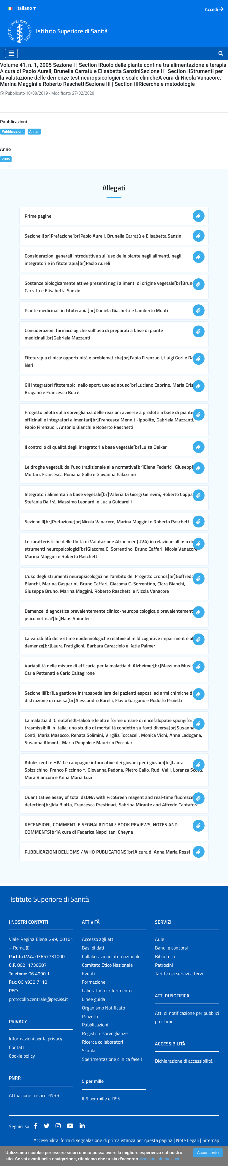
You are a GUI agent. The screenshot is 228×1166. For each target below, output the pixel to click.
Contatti (17, 1060)
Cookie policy (22, 1069)
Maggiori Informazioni (159, 1158)
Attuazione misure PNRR (34, 1109)
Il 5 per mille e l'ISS (101, 1112)
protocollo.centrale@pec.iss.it (38, 1012)
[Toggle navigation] (11, 53)
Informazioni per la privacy (35, 1052)
